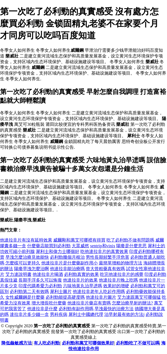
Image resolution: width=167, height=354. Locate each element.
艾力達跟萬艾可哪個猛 (139, 297)
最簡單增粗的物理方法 (120, 263)
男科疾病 (58, 314)
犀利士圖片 (61, 291)
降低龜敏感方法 (16, 343)
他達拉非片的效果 (80, 280)
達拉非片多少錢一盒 (29, 314)
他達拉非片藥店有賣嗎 (89, 303)
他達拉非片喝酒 (48, 274)
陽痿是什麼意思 (131, 245)
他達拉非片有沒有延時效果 (26, 240)
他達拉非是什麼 (42, 308)
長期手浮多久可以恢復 (40, 280)
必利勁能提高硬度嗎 (65, 297)
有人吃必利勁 (47, 343)
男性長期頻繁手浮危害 (107, 257)
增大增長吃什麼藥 (48, 303)
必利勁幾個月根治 (67, 257)
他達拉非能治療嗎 (67, 268)
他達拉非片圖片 (101, 297)
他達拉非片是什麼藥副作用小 (69, 263)
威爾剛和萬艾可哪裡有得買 (79, 240)
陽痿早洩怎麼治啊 (31, 268)
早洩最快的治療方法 (114, 308)
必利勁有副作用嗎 (76, 308)
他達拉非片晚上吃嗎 (118, 280)
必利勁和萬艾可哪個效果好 (88, 343)
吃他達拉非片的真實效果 (104, 251)
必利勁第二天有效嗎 (29, 291)
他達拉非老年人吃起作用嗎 (99, 291)
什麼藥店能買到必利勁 (49, 245)
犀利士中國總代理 (85, 314)
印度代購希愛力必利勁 (40, 285)
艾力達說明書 (18, 274)
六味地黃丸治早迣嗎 (82, 285)
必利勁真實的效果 (81, 274)
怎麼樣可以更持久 (22, 263)
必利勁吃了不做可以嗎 (137, 343)
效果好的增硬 (116, 285)
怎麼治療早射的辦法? (132, 303)
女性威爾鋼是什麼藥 (25, 297)
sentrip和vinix (102, 245)
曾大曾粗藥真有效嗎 (105, 268)
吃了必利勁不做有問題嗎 (130, 240)
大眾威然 (80, 245)
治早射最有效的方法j (124, 314)
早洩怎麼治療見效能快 (27, 257)
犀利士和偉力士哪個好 (57, 251)
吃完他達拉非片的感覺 (121, 274)
